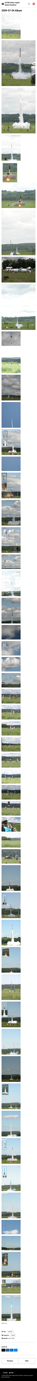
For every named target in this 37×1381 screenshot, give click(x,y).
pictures (10, 1331)
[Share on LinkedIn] (11, 1350)
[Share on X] (3, 1350)
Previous (10, 1361)
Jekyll (30, 1375)
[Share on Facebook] (7, 1350)
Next (26, 1361)
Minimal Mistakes (6, 1377)
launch (13, 1335)
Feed (11, 1372)
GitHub (4, 1372)
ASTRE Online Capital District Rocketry (12, 4)
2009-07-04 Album (12, 10)
